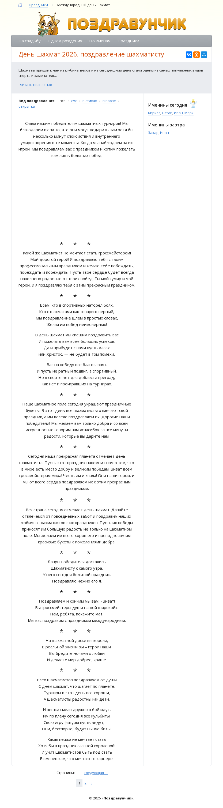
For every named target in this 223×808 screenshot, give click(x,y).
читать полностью (36, 84)
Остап (167, 112)
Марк (189, 112)
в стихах (89, 100)
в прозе (109, 100)
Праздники (38, 4)
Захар (153, 132)
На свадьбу (29, 40)
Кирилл (154, 112)
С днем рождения (65, 40)
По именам (100, 40)
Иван (178, 112)
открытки (26, 106)
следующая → (96, 772)
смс (74, 100)
